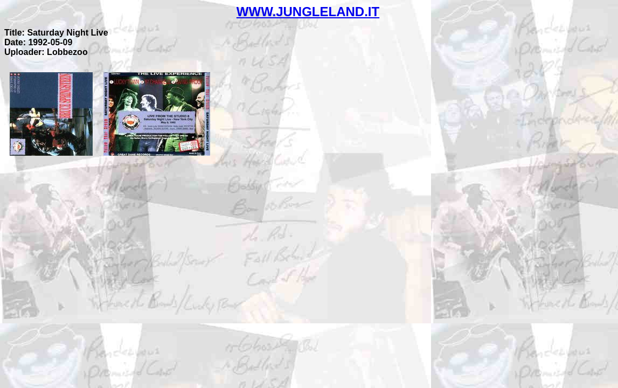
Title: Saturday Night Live (56, 32)
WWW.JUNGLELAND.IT (308, 11)
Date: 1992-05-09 (38, 42)
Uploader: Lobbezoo (46, 52)
